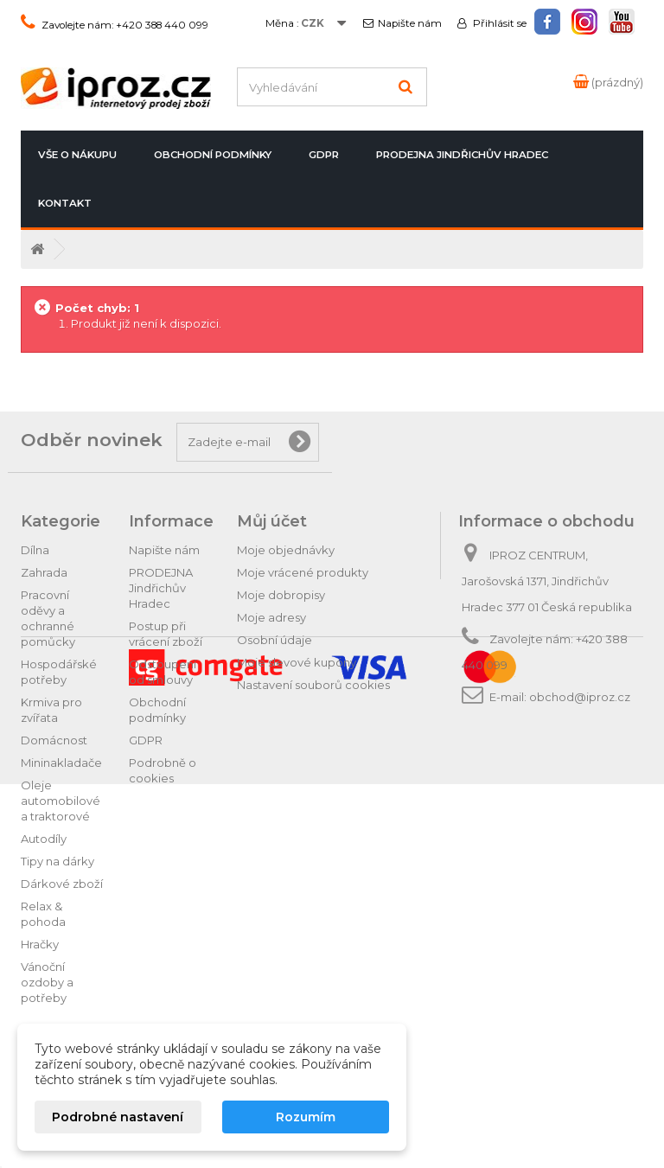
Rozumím (305, 1117)
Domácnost (54, 740)
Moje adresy (271, 617)
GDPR (324, 155)
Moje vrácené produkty (302, 572)
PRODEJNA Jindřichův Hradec (462, 155)
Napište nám (410, 23)
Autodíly (44, 839)
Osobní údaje (274, 640)
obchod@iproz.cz (579, 697)
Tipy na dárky (57, 861)
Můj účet (272, 521)
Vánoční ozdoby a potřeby (47, 982)
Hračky (40, 944)
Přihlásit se (498, 23)
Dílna (35, 550)
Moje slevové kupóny (296, 662)
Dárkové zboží (62, 883)
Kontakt (65, 203)
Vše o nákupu (77, 155)
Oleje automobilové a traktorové (60, 800)
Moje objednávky (286, 550)
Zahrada (44, 572)
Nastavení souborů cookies (313, 685)
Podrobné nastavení (117, 1117)
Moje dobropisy (281, 595)
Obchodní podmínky (212, 155)
